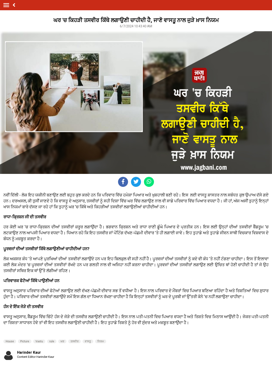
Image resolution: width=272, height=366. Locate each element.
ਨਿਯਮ (100, 341)
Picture (24, 341)
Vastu (39, 341)
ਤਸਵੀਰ (74, 341)
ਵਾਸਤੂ (88, 341)
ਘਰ (62, 341)
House (10, 341)
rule (51, 341)
